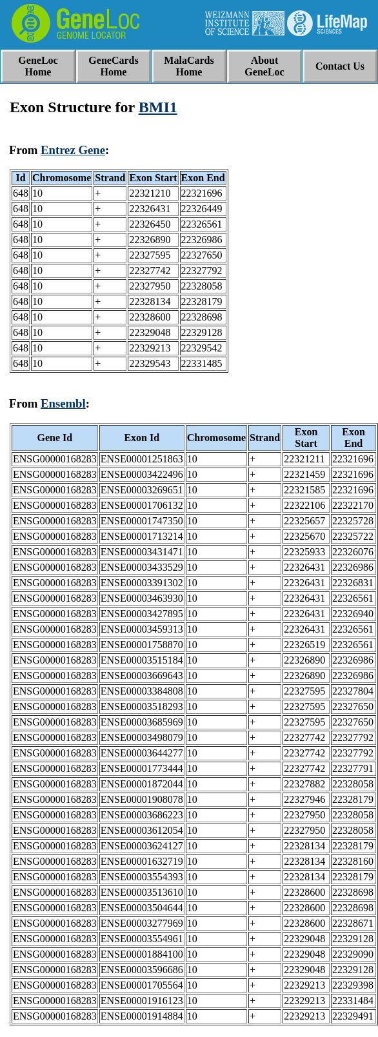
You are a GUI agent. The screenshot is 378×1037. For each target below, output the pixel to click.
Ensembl (63, 403)
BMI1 (158, 107)
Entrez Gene (73, 150)
